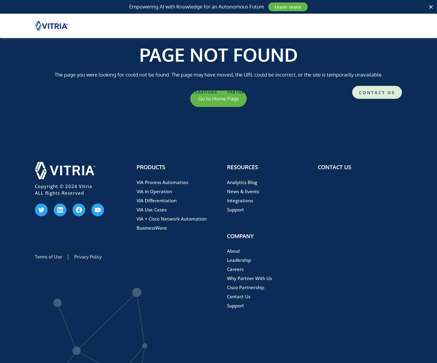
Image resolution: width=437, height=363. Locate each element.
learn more (288, 6)
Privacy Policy (88, 257)
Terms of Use (48, 257)
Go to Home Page (218, 98)
